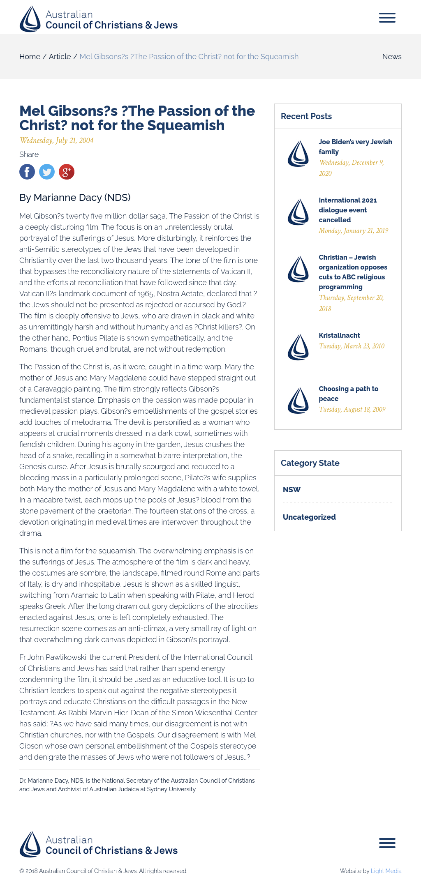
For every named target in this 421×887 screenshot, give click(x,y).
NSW (292, 489)
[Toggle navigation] (387, 19)
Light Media (386, 871)
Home (29, 56)
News (392, 56)
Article (60, 56)
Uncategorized (309, 517)
